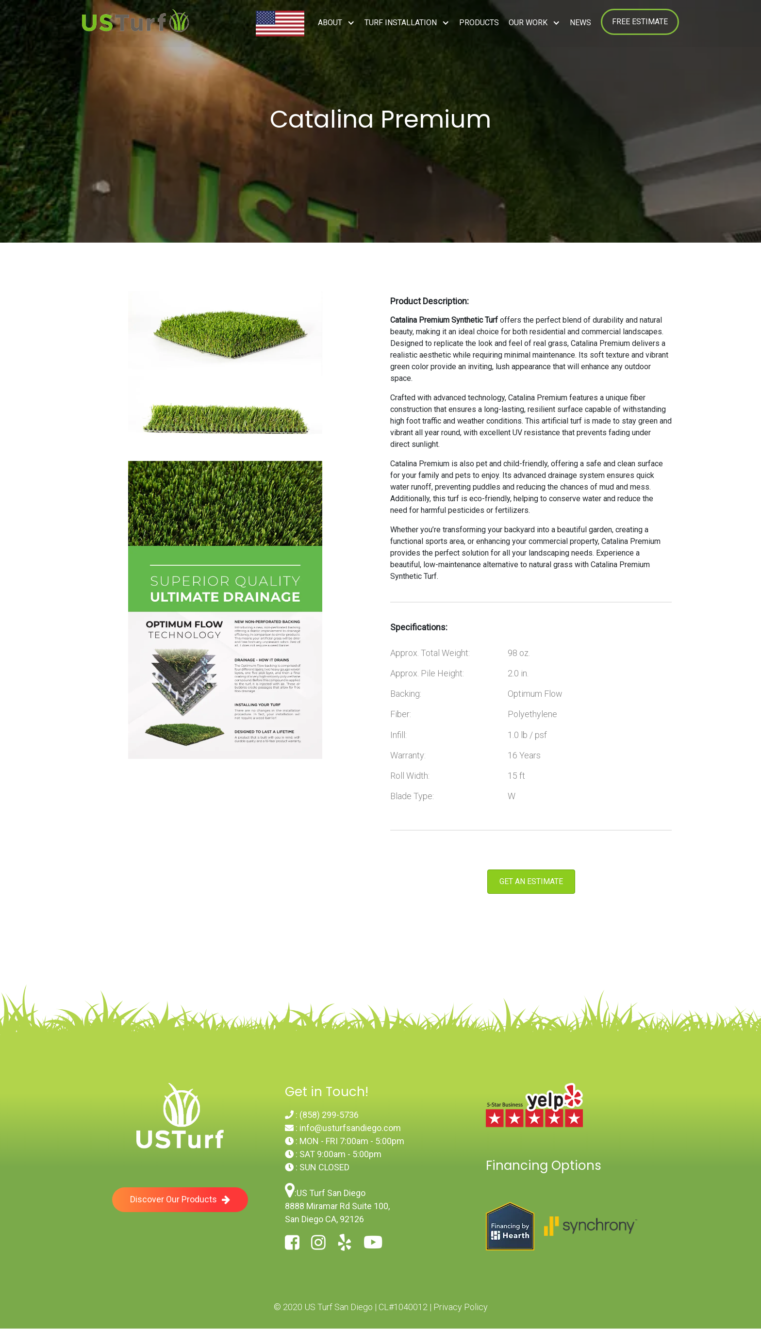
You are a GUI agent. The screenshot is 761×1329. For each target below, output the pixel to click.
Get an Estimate (531, 881)
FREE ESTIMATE (640, 21)
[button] (336, 22)
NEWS (580, 22)
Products (479, 22)
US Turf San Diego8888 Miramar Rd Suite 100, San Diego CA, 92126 (337, 1206)
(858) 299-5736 (329, 1115)
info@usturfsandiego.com (350, 1128)
